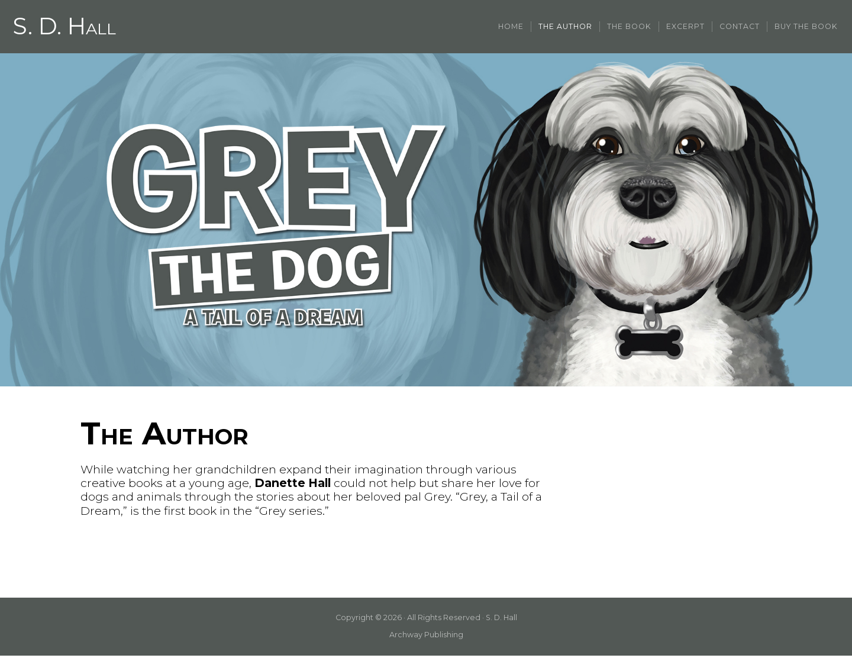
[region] (426, 222)
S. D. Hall (65, 27)
